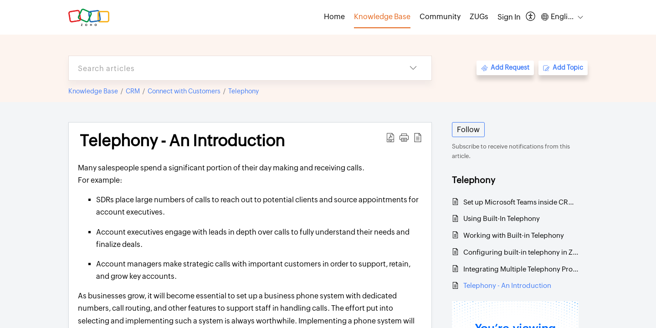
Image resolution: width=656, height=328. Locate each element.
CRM (133, 91)
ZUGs (479, 16)
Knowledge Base (93, 91)
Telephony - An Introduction (507, 285)
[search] (232, 68)
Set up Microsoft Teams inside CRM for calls (521, 202)
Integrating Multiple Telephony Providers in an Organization (521, 269)
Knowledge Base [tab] (382, 16)
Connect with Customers (184, 91)
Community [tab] (440, 16)
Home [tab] (334, 16)
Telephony (243, 91)
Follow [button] (468, 129)
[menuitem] (509, 17)
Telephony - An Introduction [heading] (182, 141)
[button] (531, 17)
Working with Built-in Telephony (513, 235)
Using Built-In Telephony (501, 218)
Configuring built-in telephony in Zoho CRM (521, 252)
